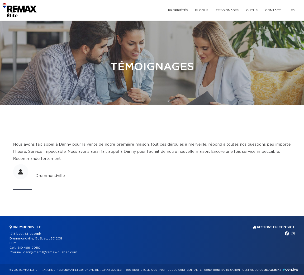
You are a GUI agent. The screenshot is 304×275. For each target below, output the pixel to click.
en (293, 10)
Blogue (201, 10)
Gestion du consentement (261, 270)
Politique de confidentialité (180, 270)
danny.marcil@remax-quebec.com (50, 252)
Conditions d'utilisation (222, 270)
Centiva (290, 269)
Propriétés (178, 10)
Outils (252, 10)
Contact (273, 10)
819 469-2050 (29, 247)
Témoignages (227, 10)
